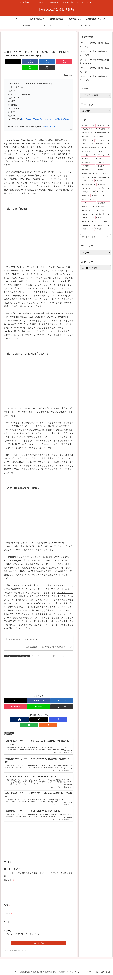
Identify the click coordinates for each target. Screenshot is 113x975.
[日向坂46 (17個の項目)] (103, 166)
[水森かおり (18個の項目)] (102, 158)
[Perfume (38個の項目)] (88, 125)
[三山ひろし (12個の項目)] (103, 210)
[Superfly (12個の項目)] (87, 214)
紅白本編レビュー (46, 968)
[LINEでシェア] (56, 61)
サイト (7, 918)
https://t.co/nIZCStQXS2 (31, 113)
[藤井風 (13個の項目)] (96, 195)
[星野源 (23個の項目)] (104, 129)
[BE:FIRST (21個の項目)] (102, 143)
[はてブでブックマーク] (32, 61)
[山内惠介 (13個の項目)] (103, 188)
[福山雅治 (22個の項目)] (103, 136)
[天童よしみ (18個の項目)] (88, 162)
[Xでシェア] (9, 61)
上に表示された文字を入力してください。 (23, 930)
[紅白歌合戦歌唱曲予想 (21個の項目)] (91, 147)
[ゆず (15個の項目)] (85, 177)
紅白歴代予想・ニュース (62, 968)
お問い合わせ (105, 968)
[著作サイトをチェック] (28, 714)
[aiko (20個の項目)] (105, 147)
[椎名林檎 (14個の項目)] (102, 180)
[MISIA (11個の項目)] (88, 217)
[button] (67, 61)
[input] (95, 236)
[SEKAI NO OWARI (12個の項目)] (95, 199)
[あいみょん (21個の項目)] (102, 140)
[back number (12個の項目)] (88, 203)
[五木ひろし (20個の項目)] (89, 151)
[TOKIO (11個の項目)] (102, 217)
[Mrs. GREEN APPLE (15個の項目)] (100, 177)
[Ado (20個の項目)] (104, 151)
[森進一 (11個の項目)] (85, 221)
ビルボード (77, 968)
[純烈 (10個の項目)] (87, 229)
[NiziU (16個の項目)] (103, 169)
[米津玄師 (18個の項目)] (88, 166)
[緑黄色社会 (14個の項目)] (103, 184)
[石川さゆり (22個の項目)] (88, 136)
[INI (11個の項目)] (106, 221)
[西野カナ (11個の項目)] (96, 221)
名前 (7, 901)
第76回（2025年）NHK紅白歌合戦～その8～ (94, 61)
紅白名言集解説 (32, 968)
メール (8, 910)
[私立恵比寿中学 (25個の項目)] (89, 129)
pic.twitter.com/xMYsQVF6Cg (56, 113)
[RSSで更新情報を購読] (49, 714)
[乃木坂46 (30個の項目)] (102, 125)
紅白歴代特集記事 (18, 968)
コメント (9, 873)
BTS (34, 650)
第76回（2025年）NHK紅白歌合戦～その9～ (94, 53)
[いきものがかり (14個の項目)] (89, 184)
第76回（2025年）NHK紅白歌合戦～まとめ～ (94, 45)
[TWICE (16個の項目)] (86, 173)
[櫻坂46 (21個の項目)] (87, 140)
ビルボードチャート (11, 650)
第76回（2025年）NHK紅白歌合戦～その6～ (94, 78)
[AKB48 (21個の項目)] (87, 143)
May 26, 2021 (50, 120)
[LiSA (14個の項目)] (87, 180)
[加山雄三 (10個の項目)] (102, 229)
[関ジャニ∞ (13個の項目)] (88, 192)
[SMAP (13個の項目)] (86, 195)
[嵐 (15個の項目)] (106, 173)
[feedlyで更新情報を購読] (43, 714)
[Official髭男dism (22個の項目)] (102, 132)
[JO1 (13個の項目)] (106, 195)
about (8, 968)
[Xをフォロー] (33, 714)
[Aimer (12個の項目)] (86, 206)
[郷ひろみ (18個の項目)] (103, 162)
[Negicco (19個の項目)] (87, 158)
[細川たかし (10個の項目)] (103, 225)
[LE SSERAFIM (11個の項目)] (88, 225)
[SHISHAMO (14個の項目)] (88, 188)
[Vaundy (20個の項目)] (103, 155)
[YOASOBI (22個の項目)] (87, 132)
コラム (96, 968)
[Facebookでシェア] (21, 61)
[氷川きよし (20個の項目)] (88, 155)
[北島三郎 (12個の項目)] (103, 203)
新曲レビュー (25, 650)
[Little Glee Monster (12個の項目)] (101, 206)
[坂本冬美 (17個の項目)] (88, 169)
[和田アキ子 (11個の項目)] (102, 214)
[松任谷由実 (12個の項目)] (88, 210)
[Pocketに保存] (44, 61)
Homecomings (59, 650)
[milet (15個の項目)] (97, 173)
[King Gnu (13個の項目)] (103, 192)
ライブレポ (87, 968)
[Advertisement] (38, 41)
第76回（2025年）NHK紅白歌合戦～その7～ (94, 70)
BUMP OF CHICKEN (45, 650)
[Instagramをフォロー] (38, 714)
